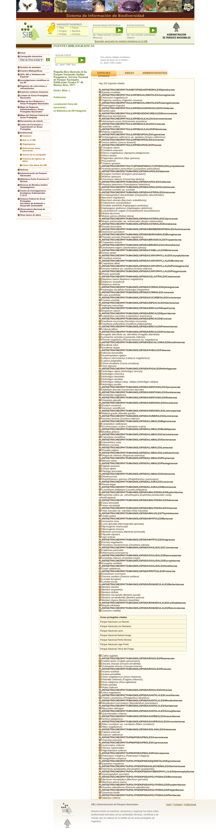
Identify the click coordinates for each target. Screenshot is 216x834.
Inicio (23, 53)
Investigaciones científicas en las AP (34, 81)
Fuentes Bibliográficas (31, 71)
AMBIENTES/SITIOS (154, 72)
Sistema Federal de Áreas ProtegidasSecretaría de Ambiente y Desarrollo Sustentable (32, 202)
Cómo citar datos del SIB (34, 165)
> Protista (61, 34)
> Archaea (75, 34)
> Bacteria (75, 31)
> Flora (60, 27)
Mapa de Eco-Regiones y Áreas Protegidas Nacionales (34, 102)
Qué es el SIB (29, 140)
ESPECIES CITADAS (103, 74)
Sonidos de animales (30, 67)
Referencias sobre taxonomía (31, 149)
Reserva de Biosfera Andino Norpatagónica (34, 186)
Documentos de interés (31, 121)
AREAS (129, 72)
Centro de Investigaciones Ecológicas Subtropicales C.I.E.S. (33, 193)
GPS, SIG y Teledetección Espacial (32, 75)
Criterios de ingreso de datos (33, 160)
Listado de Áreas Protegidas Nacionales (34, 96)
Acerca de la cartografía (34, 155)
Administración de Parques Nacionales (33, 174)
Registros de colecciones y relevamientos (33, 87)
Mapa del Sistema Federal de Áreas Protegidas (34, 116)
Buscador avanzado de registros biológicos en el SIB (121, 41)
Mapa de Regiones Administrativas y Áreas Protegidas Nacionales (32, 109)
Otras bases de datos (30, 215)
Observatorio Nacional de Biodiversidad (32, 210)
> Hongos (62, 31)
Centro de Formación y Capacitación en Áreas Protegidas (31, 126)
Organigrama (28, 144)
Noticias (24, 170)
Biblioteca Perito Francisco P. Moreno (34, 180)
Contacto (26, 136)
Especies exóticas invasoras (34, 92)
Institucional (190, 804)
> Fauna (74, 27)
